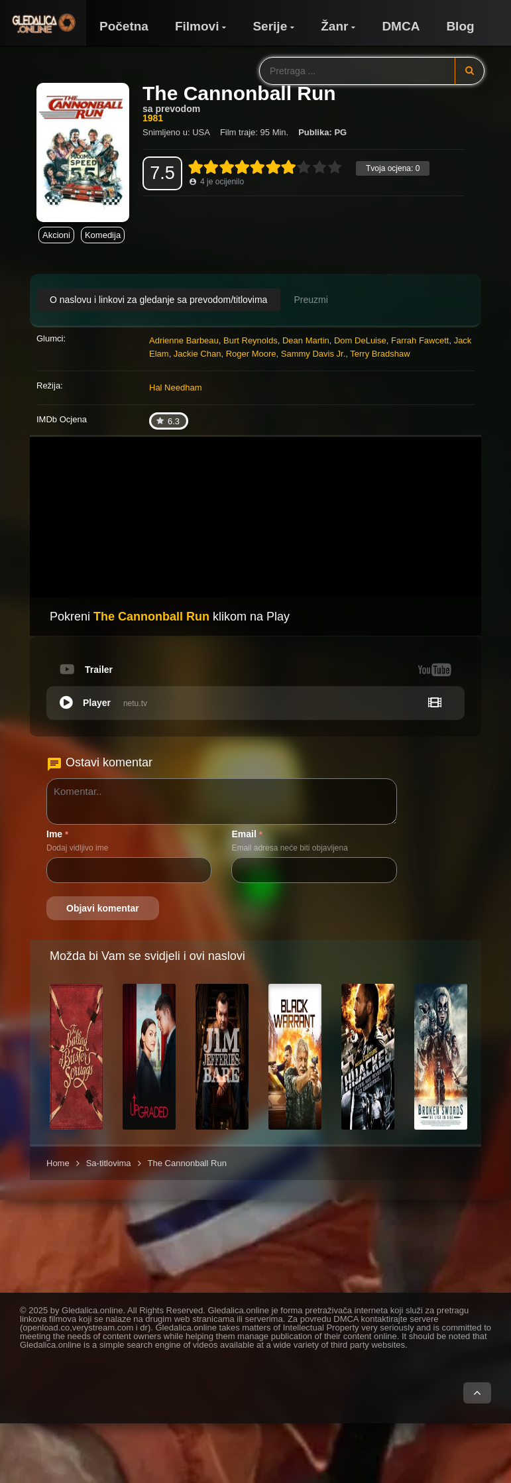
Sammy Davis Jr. (313, 354)
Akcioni (56, 235)
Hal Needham (175, 387)
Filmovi (197, 26)
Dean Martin (305, 340)
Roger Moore (251, 354)
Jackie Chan (197, 354)
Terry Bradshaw (380, 354)
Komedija (103, 235)
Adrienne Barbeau (184, 340)
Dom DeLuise (360, 340)
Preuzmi (310, 299)
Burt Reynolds (250, 340)
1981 (152, 118)
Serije (270, 26)
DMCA (401, 26)
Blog (460, 26)
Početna (123, 26)
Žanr (334, 26)
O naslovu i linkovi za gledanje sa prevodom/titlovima (158, 299)
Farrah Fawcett (420, 340)
